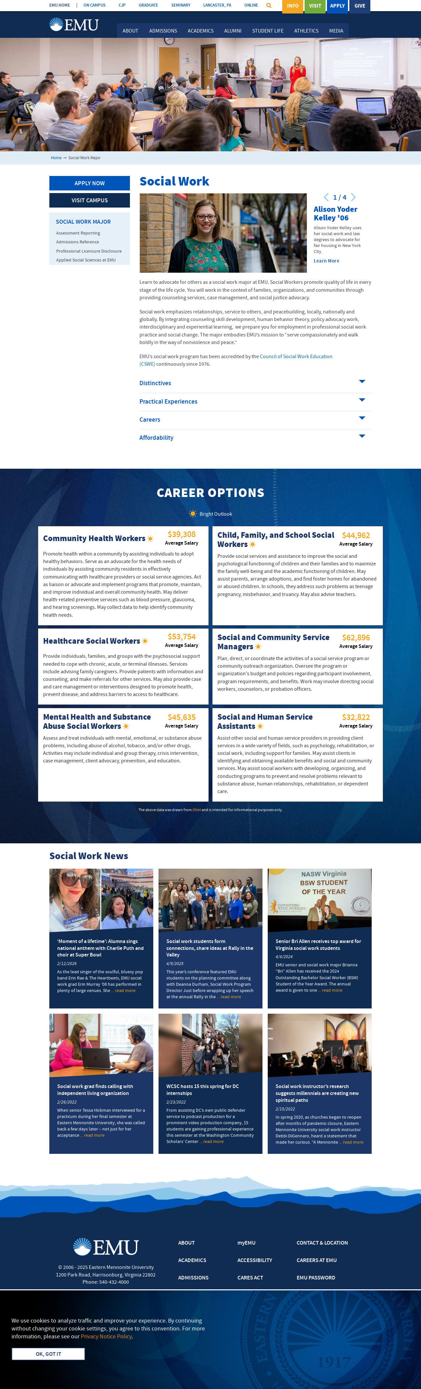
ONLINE (251, 5)
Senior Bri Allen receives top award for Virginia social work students (318, 945)
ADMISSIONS (193, 1278)
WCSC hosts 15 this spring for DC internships (202, 1090)
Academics (200, 31)
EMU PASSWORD (316, 1278)
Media (336, 31)
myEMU (246, 1243)
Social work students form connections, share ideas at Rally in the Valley (209, 948)
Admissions (163, 31)
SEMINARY (180, 5)
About (130, 31)
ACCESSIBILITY (254, 1261)
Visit (315, 6)
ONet (196, 810)
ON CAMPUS (95, 5)
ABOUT (186, 1243)
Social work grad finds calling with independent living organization (95, 1090)
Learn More (326, 261)
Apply (337, 6)
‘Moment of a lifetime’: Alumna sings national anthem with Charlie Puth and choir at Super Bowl (100, 948)
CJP (122, 5)
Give (360, 6)
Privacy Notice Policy (106, 1337)
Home (56, 158)
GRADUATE (148, 5)
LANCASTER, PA (217, 5)
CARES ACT (250, 1278)
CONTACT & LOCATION (322, 1243)
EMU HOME (59, 5)
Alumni (232, 31)
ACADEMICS (192, 1261)
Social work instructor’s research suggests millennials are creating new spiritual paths (317, 1093)
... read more (123, 991)
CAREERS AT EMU (317, 1261)
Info (293, 6)
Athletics (306, 31)
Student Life (268, 31)
